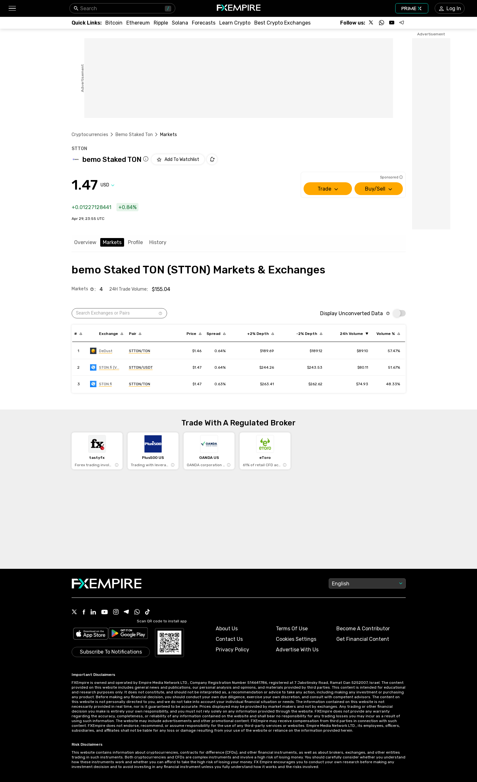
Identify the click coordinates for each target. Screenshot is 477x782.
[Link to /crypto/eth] (138, 23)
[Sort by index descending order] (78, 333)
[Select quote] (108, 185)
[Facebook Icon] (83, 612)
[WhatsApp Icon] (137, 612)
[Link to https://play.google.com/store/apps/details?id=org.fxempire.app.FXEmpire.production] (128, 634)
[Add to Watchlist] (177, 159)
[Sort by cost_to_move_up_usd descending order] (260, 333)
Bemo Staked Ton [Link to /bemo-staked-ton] (134, 134)
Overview (85, 242)
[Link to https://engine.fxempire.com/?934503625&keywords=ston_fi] (101, 384)
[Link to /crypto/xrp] (161, 23)
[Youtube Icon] (104, 613)
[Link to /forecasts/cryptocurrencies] (203, 23)
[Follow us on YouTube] (392, 22)
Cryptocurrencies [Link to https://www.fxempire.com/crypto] (90, 134)
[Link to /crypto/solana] (180, 23)
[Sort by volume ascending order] (354, 333)
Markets (112, 242)
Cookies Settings (296, 639)
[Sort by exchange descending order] (111, 333)
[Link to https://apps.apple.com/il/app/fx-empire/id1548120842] (90, 634)
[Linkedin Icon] (93, 612)
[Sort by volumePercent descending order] (388, 333)
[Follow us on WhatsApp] (381, 22)
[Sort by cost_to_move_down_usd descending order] (309, 333)
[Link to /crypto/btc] (114, 23)
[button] (12, 8)
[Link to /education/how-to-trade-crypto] (234, 23)
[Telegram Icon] (126, 612)
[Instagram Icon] (116, 612)
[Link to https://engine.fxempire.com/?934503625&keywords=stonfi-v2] (104, 367)
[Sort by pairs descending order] (135, 333)
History (157, 242)
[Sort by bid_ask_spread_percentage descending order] (216, 333)
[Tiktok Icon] (147, 612)
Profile (135, 242)
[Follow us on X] (371, 22)
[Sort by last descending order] (193, 333)
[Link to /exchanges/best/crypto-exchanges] (282, 23)
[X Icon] (74, 612)
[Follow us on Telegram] (402, 22)
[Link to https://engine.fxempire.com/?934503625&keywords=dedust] (101, 351)
